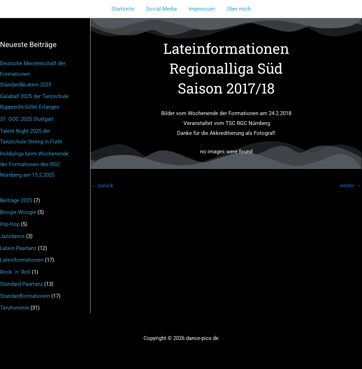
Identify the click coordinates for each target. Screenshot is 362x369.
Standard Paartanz (21, 284)
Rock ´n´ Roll (15, 272)
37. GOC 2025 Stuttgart (27, 119)
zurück (102, 185)
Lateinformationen (21, 260)
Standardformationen (25, 296)
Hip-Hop (9, 224)
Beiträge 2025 (16, 200)
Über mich (237, 9)
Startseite (124, 9)
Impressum (201, 9)
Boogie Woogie (18, 212)
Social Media (162, 9)
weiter (350, 185)
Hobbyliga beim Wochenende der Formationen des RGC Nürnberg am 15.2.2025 (34, 164)
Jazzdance (12, 236)
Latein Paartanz (18, 248)
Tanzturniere (14, 308)
